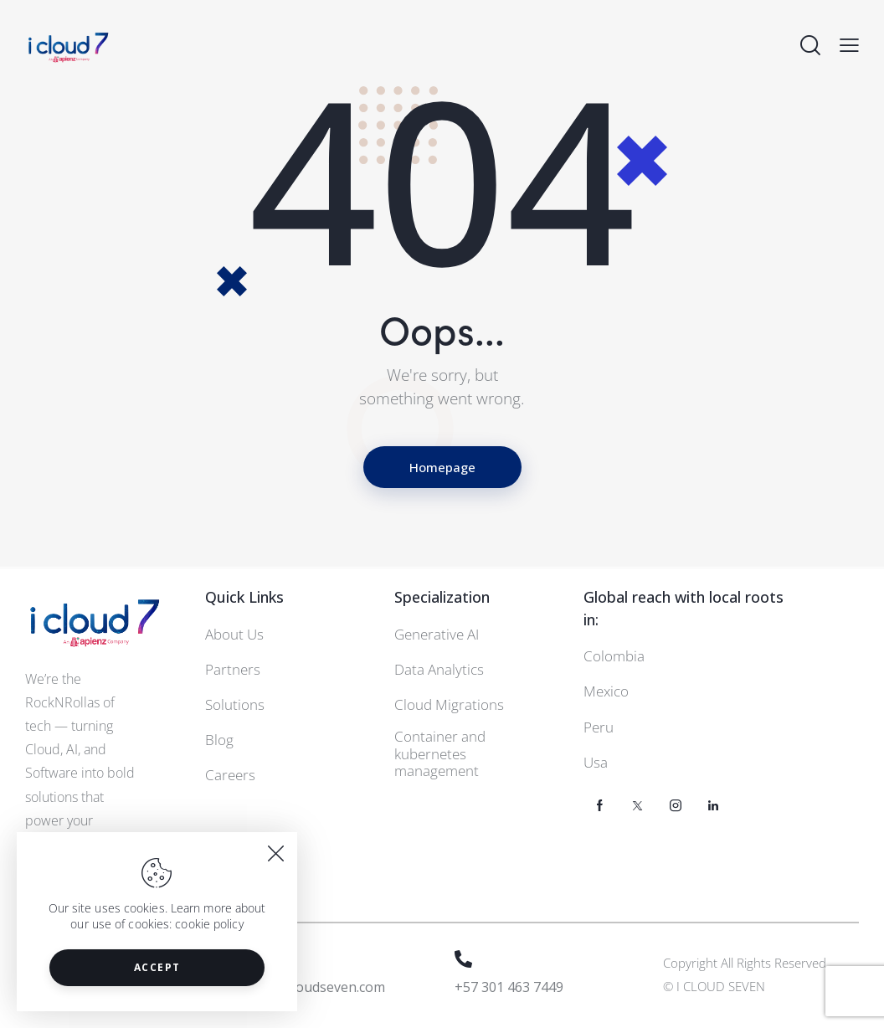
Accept (157, 967)
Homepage (442, 467)
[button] (849, 45)
